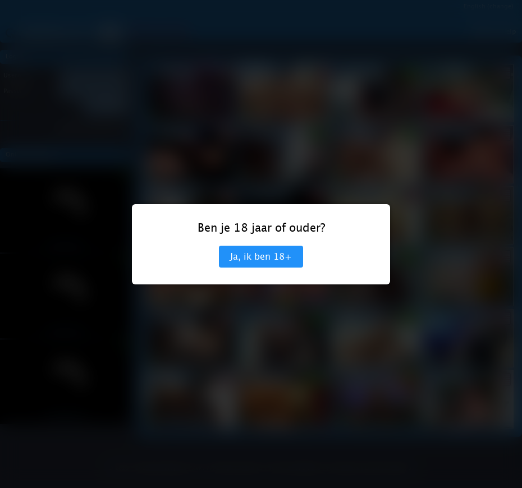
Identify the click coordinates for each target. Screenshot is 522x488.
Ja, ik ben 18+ (261, 256)
